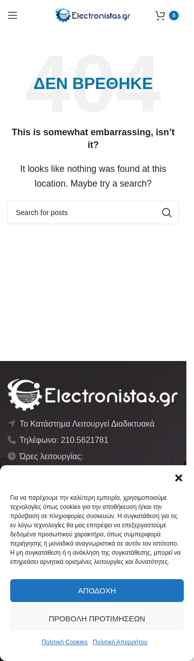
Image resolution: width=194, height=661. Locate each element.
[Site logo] (93, 14)
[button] (179, 478)
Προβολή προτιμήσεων (97, 618)
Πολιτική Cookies (65, 642)
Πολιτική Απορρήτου (120, 642)
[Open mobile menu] (13, 15)
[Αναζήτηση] (93, 212)
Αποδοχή (97, 590)
